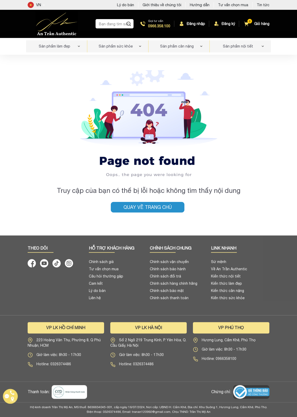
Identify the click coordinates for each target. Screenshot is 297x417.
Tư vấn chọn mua (233, 5)
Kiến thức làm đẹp (226, 285)
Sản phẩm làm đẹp (54, 46)
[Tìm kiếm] (128, 23)
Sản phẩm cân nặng (177, 46)
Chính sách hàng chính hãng (173, 285)
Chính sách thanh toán (169, 300)
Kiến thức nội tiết (226, 278)
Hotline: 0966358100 (219, 360)
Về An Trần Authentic (229, 271)
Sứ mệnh (218, 264)
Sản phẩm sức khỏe (116, 46)
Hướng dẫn (199, 5)
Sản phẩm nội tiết (238, 46)
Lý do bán (97, 292)
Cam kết (96, 285)
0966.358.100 (159, 26)
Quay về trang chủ (147, 207)
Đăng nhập (191, 24)
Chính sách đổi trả (165, 278)
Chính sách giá (101, 264)
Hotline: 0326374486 (53, 366)
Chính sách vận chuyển (169, 264)
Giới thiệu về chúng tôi (162, 5)
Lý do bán (125, 5)
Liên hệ (95, 300)
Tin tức (263, 5)
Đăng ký (224, 24)
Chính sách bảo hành (168, 271)
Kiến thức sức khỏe (228, 300)
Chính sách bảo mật (167, 292)
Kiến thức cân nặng (227, 292)
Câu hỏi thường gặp (106, 278)
